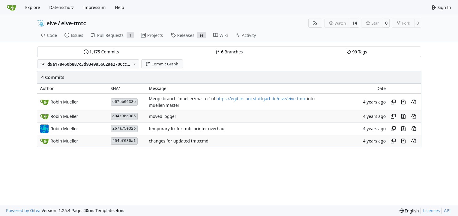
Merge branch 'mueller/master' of (182, 99)
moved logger (162, 116)
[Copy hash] (393, 102)
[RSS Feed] (315, 23)
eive (52, 23)
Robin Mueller (64, 128)
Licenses (431, 210)
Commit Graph (161, 64)
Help (119, 7)
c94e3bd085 (124, 116)
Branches (229, 52)
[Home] (11, 7)
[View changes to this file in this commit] (403, 102)
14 (354, 23)
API (447, 210)
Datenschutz (61, 7)
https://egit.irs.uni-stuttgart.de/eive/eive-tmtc (261, 99)
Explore (32, 7)
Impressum (94, 7)
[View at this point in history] (413, 102)
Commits (101, 52)
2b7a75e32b (124, 128)
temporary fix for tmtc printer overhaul (187, 129)
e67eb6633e (124, 102)
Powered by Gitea (23, 210)
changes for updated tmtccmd (178, 141)
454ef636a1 (124, 141)
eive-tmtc (73, 23)
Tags (356, 52)
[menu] (409, 211)
